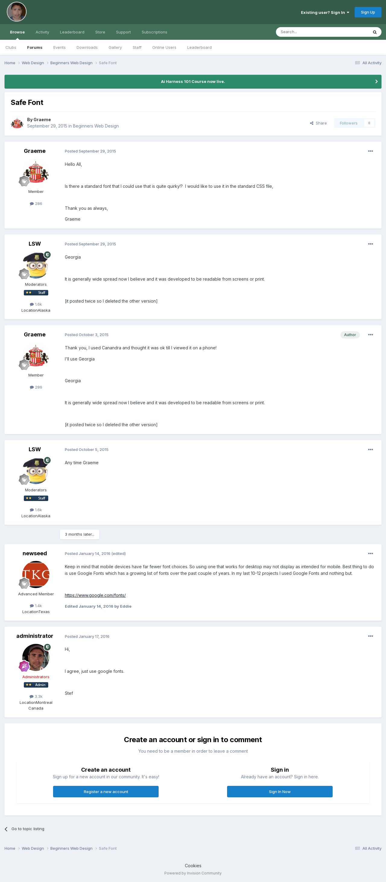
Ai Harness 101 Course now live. (193, 81)
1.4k (36, 605)
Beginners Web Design (96, 125)
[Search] (306, 32)
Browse (17, 35)
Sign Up (368, 12)
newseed (35, 553)
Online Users (164, 47)
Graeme (42, 119)
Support (123, 32)
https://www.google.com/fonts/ (95, 595)
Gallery (115, 47)
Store (100, 32)
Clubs (10, 47)
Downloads (87, 47)
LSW (35, 244)
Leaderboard (199, 47)
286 (36, 203)
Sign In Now (280, 791)
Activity (42, 32)
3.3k (36, 696)
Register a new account (106, 791)
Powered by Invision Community (193, 873)
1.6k (36, 304)
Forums (35, 47)
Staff (137, 47)
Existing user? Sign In (325, 12)
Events (59, 47)
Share (318, 123)
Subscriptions (154, 32)
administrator (34, 636)
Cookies (193, 865)
